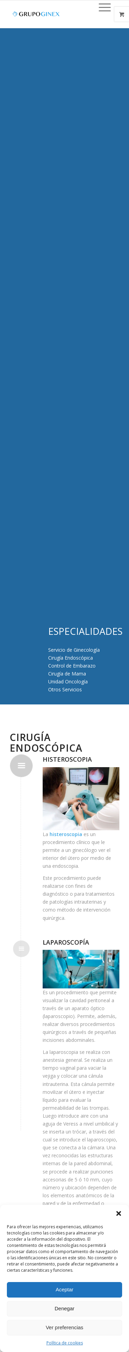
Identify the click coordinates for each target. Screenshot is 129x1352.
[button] (118, 1213)
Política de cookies (64, 1343)
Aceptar (65, 1289)
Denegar (65, 1308)
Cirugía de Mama (67, 673)
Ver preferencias (64, 1327)
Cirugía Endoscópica (70, 657)
